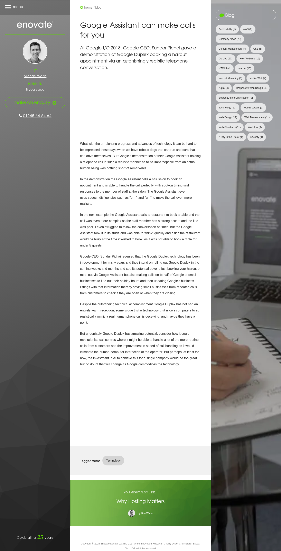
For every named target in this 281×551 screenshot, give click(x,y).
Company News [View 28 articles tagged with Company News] (230, 39)
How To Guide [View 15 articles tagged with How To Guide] (250, 58)
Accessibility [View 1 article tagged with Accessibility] (227, 29)
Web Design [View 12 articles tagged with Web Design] (228, 117)
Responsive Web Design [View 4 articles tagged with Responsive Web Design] (251, 88)
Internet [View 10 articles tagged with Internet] (244, 68)
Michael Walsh (35, 75)
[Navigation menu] (35, 7)
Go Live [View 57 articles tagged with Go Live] (225, 58)
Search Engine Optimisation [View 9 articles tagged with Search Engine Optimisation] (236, 97)
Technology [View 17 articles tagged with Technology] (227, 107)
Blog (98, 7)
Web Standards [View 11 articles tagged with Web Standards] (230, 127)
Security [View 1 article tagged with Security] (256, 137)
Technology (113, 460)
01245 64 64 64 (35, 115)
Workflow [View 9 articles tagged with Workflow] (255, 127)
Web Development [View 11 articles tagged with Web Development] (257, 117)
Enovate (35, 24)
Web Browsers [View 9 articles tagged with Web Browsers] (253, 107)
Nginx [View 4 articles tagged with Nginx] (224, 88)
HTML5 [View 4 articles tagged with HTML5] (224, 68)
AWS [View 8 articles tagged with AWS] (247, 29)
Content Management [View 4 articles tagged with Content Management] (232, 48)
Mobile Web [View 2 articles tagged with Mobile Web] (258, 78)
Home (88, 7)
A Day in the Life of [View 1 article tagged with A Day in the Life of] (231, 137)
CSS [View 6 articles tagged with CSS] (257, 48)
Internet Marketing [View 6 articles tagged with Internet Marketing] (230, 78)
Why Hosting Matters (140, 501)
